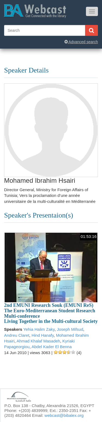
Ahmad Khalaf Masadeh (38, 341)
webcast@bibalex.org (64, 415)
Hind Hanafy (43, 335)
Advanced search (81, 42)
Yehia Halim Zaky (39, 329)
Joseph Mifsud (70, 329)
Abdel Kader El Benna (52, 346)
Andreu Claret (16, 335)
